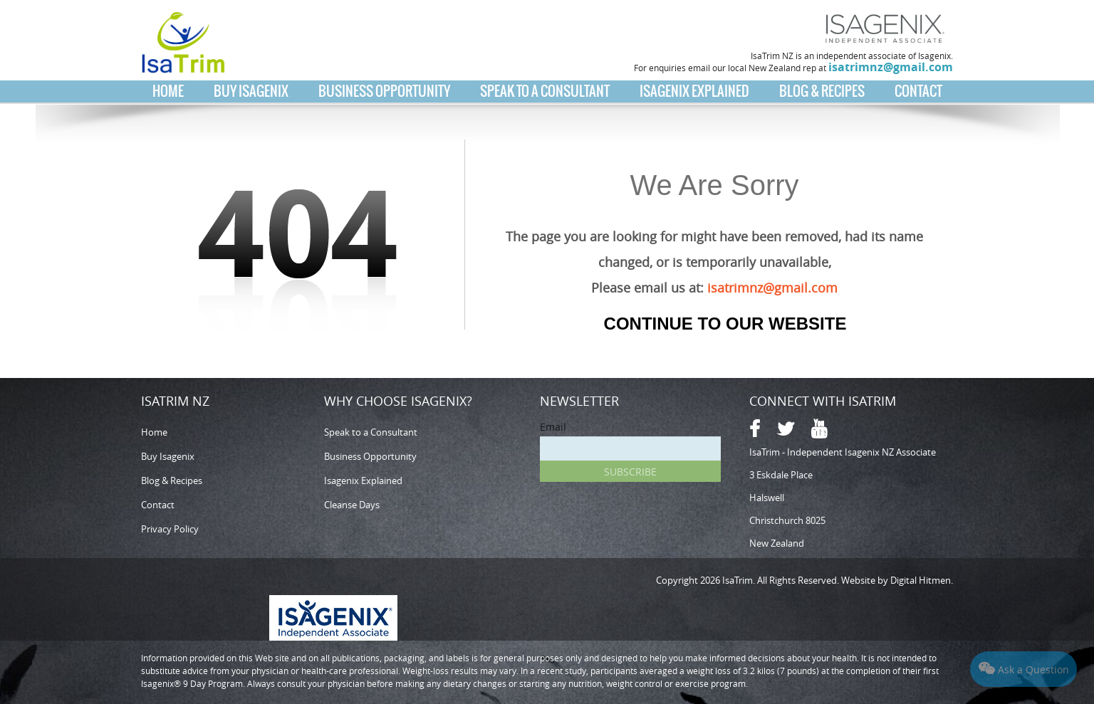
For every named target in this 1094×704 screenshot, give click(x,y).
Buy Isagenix (251, 91)
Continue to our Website (725, 323)
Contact (918, 91)
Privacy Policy (170, 528)
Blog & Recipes (822, 91)
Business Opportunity (384, 91)
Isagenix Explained (694, 91)
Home (168, 91)
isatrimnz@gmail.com (890, 67)
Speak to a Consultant (545, 91)
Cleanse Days (352, 504)
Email (553, 427)
